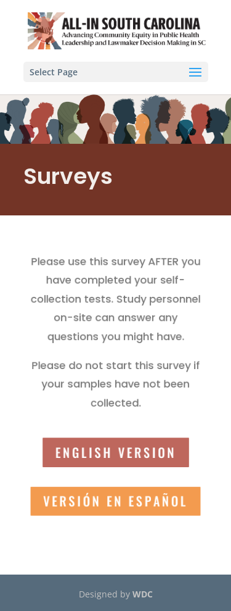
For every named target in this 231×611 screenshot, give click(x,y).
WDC (142, 594)
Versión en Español (115, 496)
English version (115, 450)
